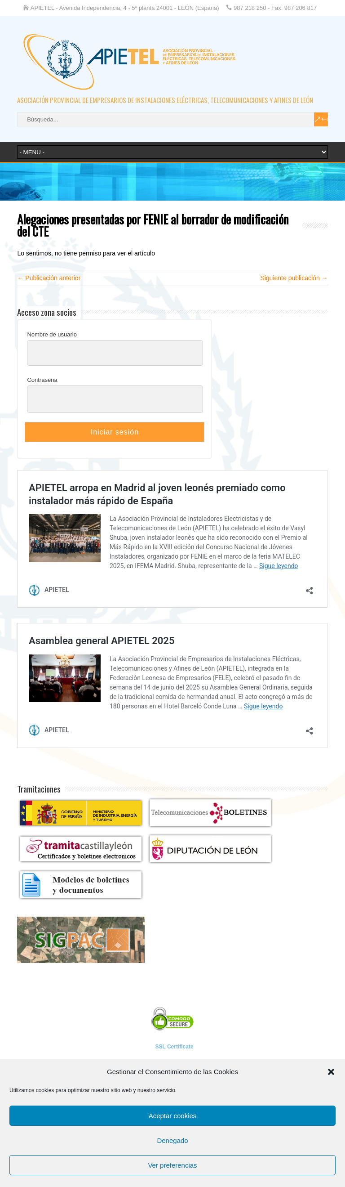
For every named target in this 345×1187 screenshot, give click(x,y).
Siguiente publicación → (293, 278)
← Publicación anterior (48, 278)
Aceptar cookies (173, 1116)
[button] (331, 1071)
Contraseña (42, 379)
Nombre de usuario (52, 334)
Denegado (172, 1140)
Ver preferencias (172, 1165)
